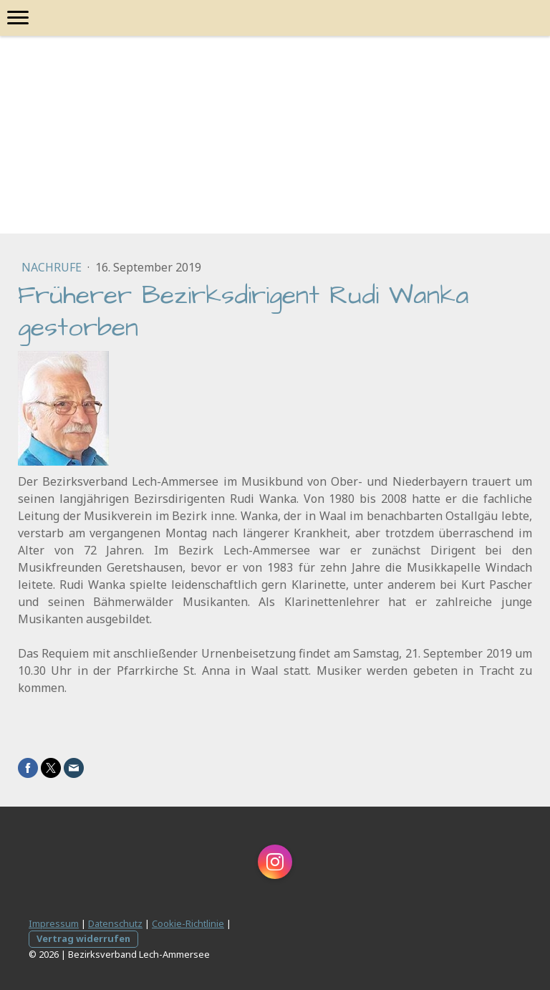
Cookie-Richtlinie (188, 923)
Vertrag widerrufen (83, 938)
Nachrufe (53, 267)
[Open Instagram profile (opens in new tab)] (275, 862)
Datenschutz (115, 923)
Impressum (54, 923)
